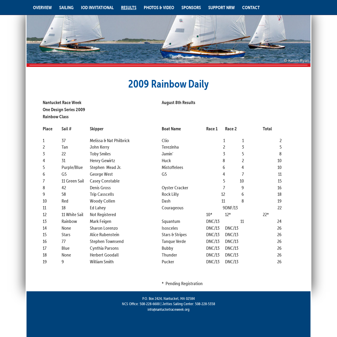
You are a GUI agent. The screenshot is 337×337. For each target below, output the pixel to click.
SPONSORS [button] (191, 7)
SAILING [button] (66, 7)
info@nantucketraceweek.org (168, 309)
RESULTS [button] (128, 7)
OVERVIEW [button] (42, 7)
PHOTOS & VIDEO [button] (159, 7)
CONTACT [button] (251, 7)
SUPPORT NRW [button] (221, 7)
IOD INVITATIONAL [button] (97, 7)
